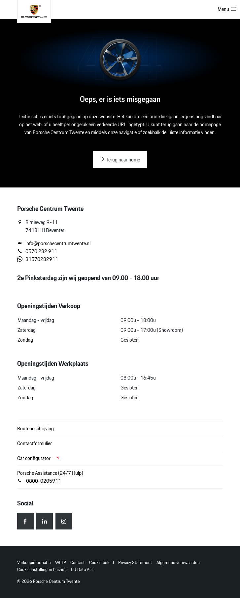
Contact (77, 562)
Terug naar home (120, 160)
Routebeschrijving (35, 428)
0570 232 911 (37, 251)
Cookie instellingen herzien (42, 569)
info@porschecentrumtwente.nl (53, 243)
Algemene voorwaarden (178, 562)
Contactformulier (34, 443)
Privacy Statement (135, 562)
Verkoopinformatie (34, 562)
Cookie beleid (101, 562)
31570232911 (37, 259)
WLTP (60, 562)
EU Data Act (82, 569)
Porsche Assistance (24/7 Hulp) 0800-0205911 (50, 477)
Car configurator (38, 458)
